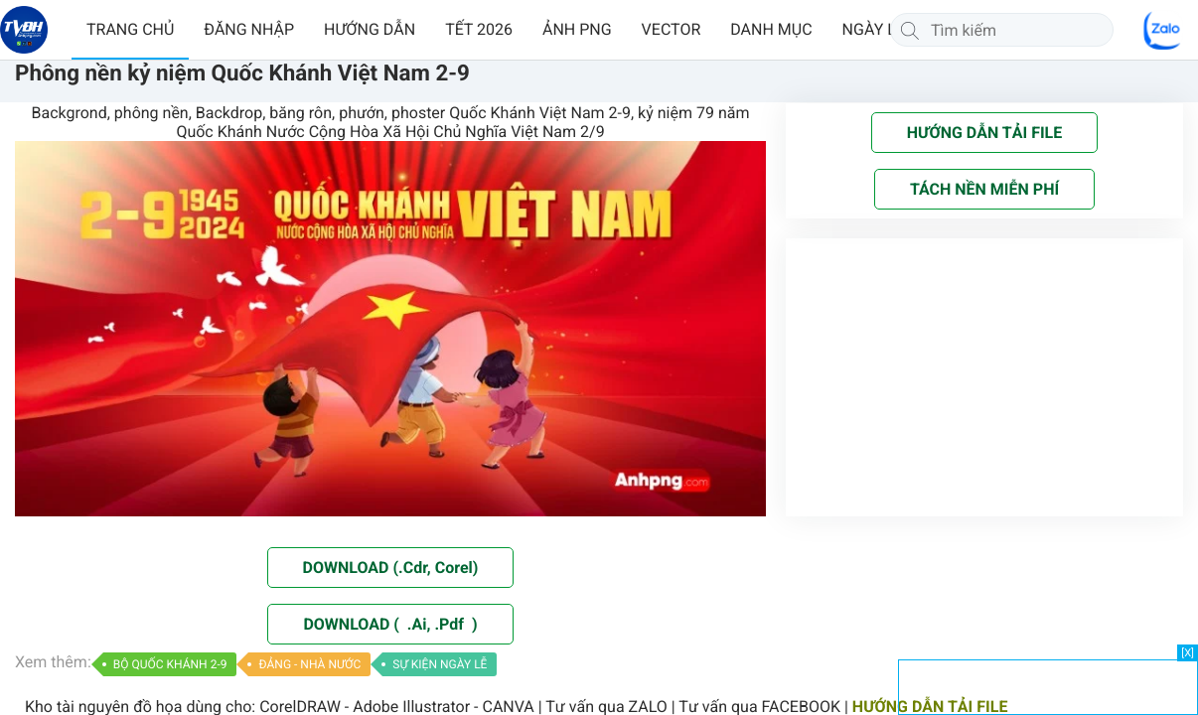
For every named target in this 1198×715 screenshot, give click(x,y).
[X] (1187, 652)
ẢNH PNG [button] (577, 29)
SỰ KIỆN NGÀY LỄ (439, 664)
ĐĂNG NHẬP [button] (249, 29)
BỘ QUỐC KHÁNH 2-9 (170, 664)
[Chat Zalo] (1163, 30)
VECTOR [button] (671, 29)
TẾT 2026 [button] (479, 29)
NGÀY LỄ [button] (873, 29)
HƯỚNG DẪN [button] (369, 29)
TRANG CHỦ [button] (130, 29)
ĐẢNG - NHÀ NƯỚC (309, 664)
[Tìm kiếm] (910, 30)
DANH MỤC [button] (771, 29)
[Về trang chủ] (24, 30)
